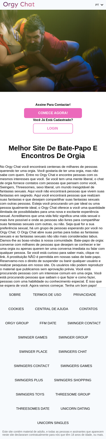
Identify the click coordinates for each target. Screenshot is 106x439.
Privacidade (85, 295)
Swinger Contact (84, 323)
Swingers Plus (29, 380)
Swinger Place (33, 352)
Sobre (15, 295)
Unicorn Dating (75, 409)
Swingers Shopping (72, 380)
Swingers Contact (31, 366)
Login (53, 128)
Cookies (16, 309)
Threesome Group (72, 394)
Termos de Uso (47, 295)
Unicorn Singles (53, 423)
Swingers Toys (30, 394)
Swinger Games (32, 337)
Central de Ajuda (51, 309)
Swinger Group (73, 337)
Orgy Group (17, 323)
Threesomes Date (32, 409)
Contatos (88, 309)
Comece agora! (53, 113)
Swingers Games (76, 366)
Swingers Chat (72, 352)
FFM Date (48, 323)
